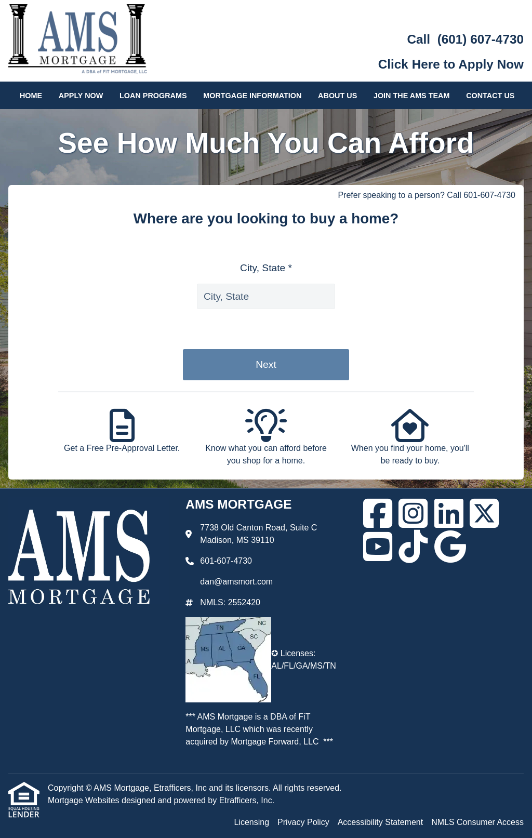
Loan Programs (153, 95)
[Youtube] (377, 546)
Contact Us (490, 95)
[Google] (450, 546)
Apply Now (81, 95)
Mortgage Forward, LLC (275, 741)
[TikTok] (413, 546)
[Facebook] (377, 513)
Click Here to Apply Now (451, 64)
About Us (337, 95)
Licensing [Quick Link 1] (251, 822)
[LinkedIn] (448, 513)
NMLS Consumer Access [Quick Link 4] (477, 822)
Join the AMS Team (412, 95)
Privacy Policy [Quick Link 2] (303, 822)
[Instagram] (413, 513)
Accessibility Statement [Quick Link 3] (380, 822)
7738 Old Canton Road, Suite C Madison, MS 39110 (258, 533)
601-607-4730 (226, 560)
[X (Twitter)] (484, 513)
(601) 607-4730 (480, 39)
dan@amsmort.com (236, 581)
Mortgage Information (252, 95)
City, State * (266, 267)
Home (31, 95)
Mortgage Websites (85, 800)
